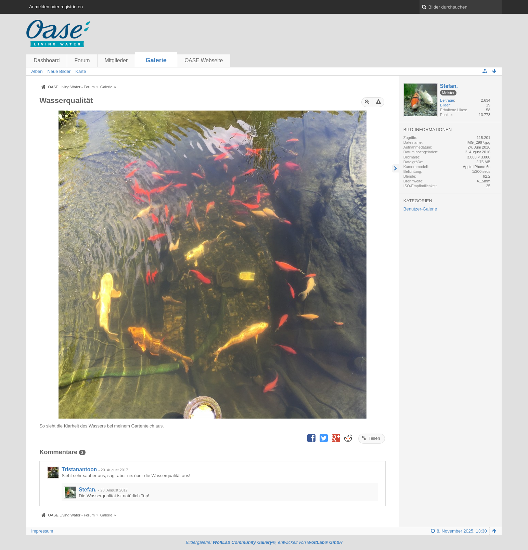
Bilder (445, 105)
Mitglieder (116, 60)
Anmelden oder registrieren (56, 6)
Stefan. (87, 490)
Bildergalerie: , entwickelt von (264, 542)
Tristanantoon (79, 469)
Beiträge (447, 100)
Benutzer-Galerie (420, 209)
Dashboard (47, 60)
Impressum (42, 531)
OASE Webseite (203, 60)
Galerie (156, 60)
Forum (82, 60)
